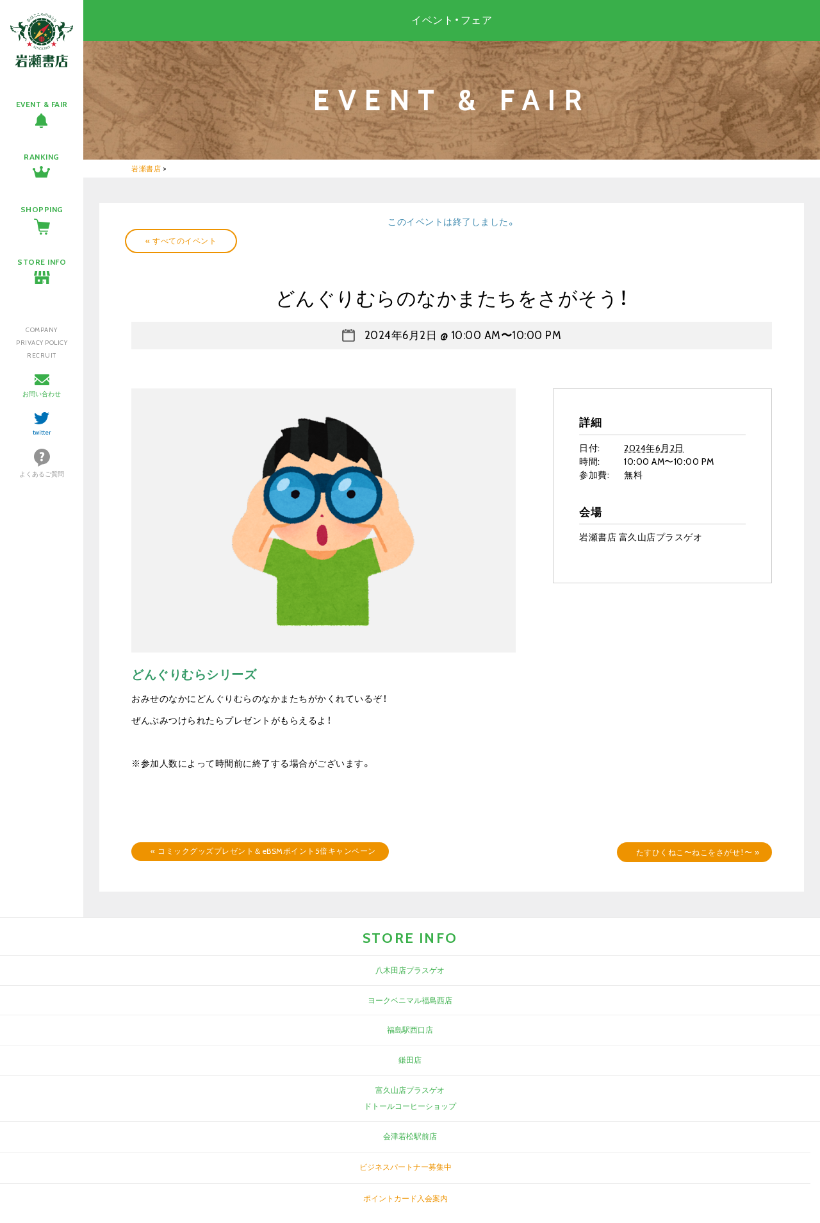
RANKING (42, 157)
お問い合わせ (41, 394)
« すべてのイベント (181, 240)
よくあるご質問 (41, 474)
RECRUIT (41, 355)
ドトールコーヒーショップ (410, 1106)
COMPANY (42, 330)
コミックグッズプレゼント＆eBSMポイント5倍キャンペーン (263, 851)
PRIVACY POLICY (41, 342)
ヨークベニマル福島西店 (410, 1000)
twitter (42, 432)
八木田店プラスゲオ (410, 970)
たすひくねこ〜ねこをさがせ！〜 (698, 852)
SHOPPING (41, 209)
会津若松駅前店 (410, 1136)
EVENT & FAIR (42, 104)
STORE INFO (41, 262)
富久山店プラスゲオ (410, 1090)
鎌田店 (410, 1060)
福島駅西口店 (410, 1030)
